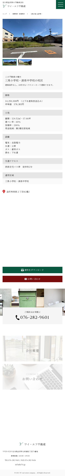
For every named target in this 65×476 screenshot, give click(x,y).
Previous (4, 38)
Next (60, 38)
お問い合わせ (32, 278)
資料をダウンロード (32, 269)
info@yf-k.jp (20, 464)
